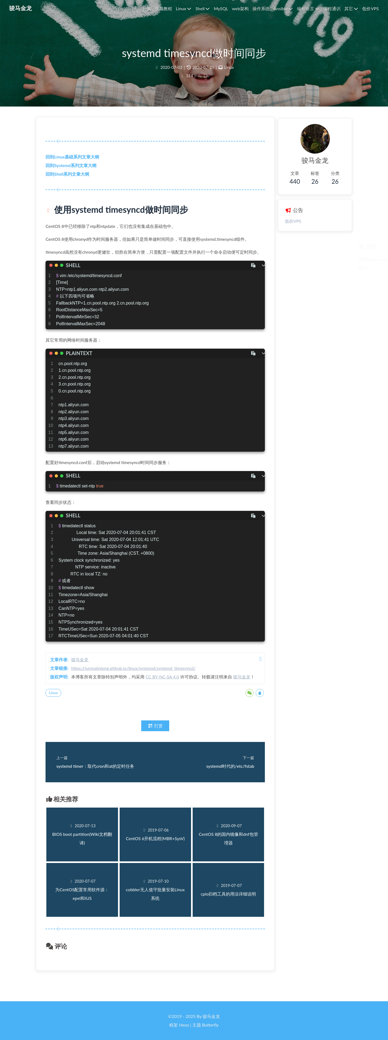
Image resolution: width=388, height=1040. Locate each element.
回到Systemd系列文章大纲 (72, 167)
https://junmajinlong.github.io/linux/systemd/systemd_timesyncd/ (135, 678)
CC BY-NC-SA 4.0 (164, 687)
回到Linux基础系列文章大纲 (74, 158)
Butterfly (210, 1024)
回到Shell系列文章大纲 (69, 175)
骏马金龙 (81, 670)
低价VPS (288, 221)
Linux (229, 68)
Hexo (184, 1024)
